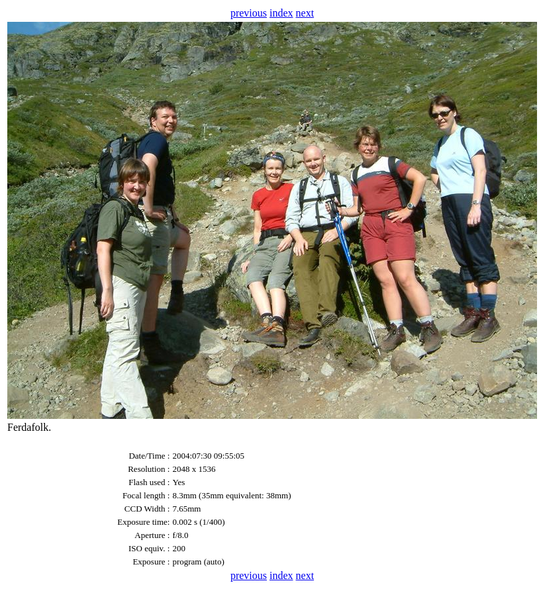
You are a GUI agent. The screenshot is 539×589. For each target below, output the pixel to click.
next (305, 13)
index (281, 13)
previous (248, 13)
